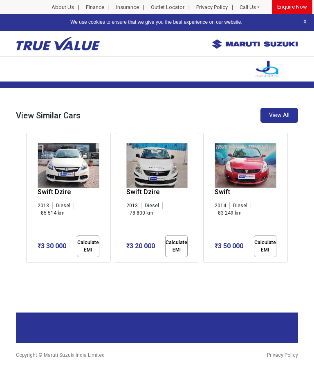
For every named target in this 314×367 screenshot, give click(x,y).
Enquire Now (292, 7)
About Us (63, 7)
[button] (28, 269)
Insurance (127, 7)
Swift (222, 192)
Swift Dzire (54, 192)
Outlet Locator (167, 7)
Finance (95, 7)
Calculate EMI (88, 246)
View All (279, 115)
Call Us (248, 7)
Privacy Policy (212, 7)
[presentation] (30, 199)
